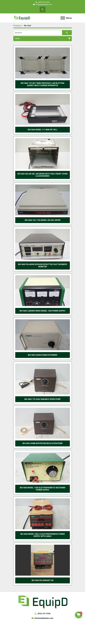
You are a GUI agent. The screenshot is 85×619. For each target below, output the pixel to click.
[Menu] (62, 18)
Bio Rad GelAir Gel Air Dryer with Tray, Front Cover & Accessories (42, 175)
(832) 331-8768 (43, 2)
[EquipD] (42, 602)
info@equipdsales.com (44, 4)
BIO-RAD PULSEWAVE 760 (42, 580)
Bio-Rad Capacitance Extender (42, 355)
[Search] (37, 32)
